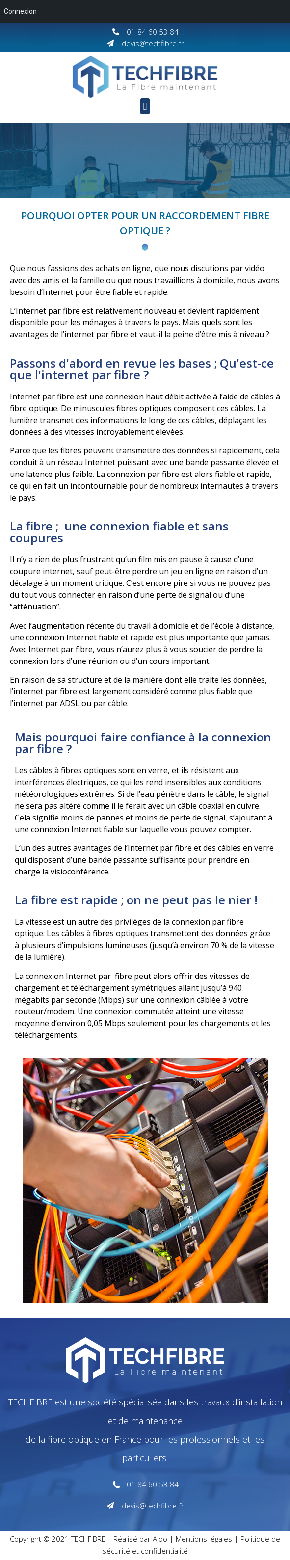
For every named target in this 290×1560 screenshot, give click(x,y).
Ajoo (160, 1539)
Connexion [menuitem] (20, 11)
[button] (145, 106)
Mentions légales (204, 1539)
